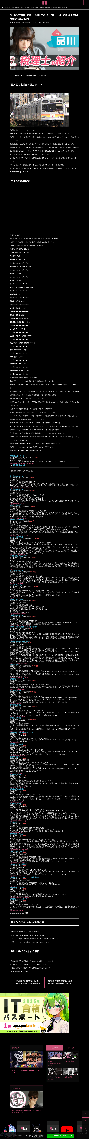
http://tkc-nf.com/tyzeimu (17, 716)
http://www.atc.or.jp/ (16, 742)
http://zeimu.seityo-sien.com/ (19, 876)
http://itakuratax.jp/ (16, 703)
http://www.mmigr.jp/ (16, 910)
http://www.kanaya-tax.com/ (19, 663)
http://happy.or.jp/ (15, 598)
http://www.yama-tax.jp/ (17, 554)
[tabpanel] (26, 1063)
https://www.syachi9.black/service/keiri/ (22, 463)
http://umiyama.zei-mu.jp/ (18, 787)
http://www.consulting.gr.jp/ (18, 821)
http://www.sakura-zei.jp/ (17, 583)
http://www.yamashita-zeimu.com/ (20, 488)
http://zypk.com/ (15, 886)
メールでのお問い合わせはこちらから (60, 1136)
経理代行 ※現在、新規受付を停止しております (24, 22)
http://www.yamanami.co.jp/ (18, 755)
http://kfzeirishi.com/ (16, 802)
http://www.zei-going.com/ (18, 689)
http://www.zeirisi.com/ (17, 504)
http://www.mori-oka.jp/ (17, 640)
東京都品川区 (46, 22)
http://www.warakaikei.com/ (18, 518)
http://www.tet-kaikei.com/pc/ (19, 850)
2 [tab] (25, 1065)
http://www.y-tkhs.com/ (17, 773)
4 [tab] (28, 1065)
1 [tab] (23, 1065)
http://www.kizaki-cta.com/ (18, 614)
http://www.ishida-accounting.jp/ (20, 625)
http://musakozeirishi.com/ (18, 569)
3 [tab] (27, 1065)
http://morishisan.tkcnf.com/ (18, 832)
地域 (40, 22)
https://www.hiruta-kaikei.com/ (19, 535)
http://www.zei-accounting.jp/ (19, 677)
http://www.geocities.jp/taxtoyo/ (20, 897)
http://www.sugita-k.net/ (17, 863)
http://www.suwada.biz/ (17, 731)
